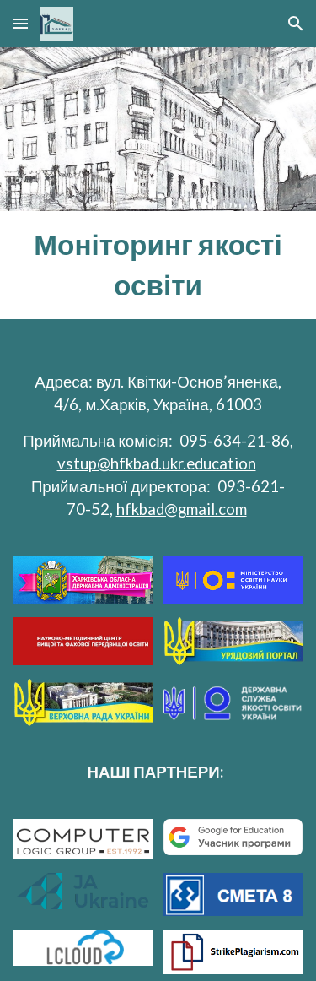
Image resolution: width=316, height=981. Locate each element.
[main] (158, 265)
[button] (20, 23)
